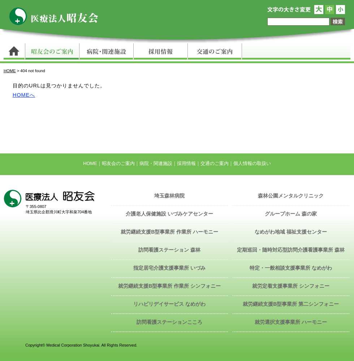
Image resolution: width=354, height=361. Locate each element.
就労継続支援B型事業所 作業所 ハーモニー (169, 232)
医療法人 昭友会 (57, 16)
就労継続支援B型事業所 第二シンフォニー (291, 304)
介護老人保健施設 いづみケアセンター (169, 214)
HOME (10, 71)
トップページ (14, 51)
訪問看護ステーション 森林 (169, 250)
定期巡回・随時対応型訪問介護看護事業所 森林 (291, 250)
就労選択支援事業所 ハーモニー (291, 322)
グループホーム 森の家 (291, 214)
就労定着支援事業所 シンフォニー (290, 286)
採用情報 (160, 51)
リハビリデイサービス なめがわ (169, 304)
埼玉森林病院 (169, 196)
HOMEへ (24, 95)
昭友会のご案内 (52, 51)
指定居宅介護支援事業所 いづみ (169, 268)
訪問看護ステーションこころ (169, 322)
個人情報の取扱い (252, 163)
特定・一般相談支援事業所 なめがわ (291, 268)
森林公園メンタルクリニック (291, 196)
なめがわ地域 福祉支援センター (291, 232)
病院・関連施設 (106, 51)
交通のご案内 (214, 51)
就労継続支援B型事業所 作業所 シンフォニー (169, 286)
